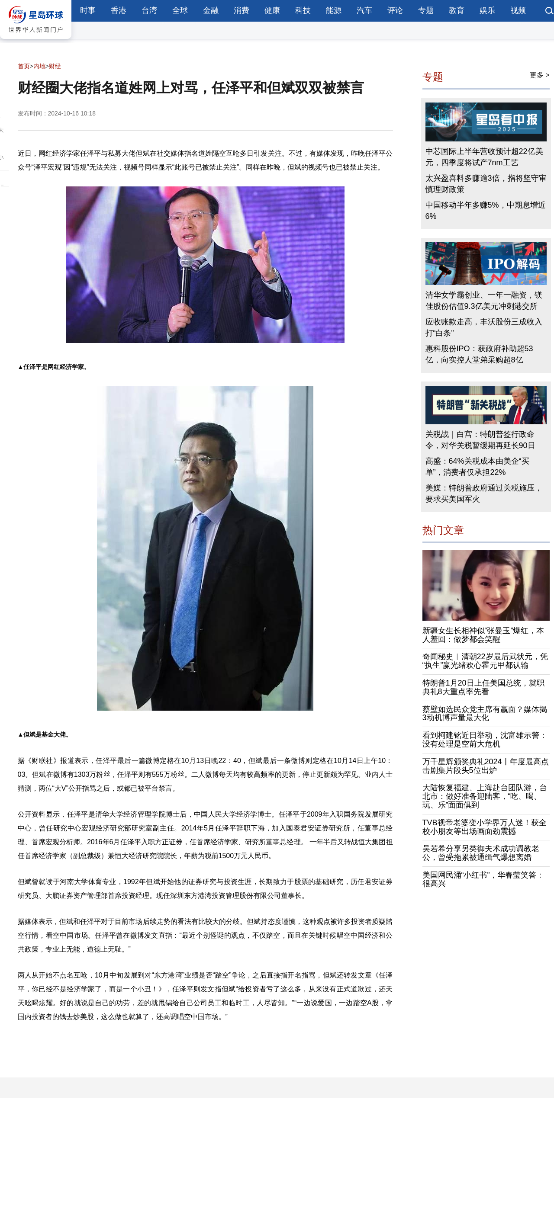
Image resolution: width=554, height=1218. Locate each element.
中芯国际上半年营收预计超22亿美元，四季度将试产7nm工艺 (484, 157)
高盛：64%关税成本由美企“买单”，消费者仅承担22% (477, 467)
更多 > (540, 75)
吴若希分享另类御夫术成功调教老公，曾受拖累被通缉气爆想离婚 (480, 853)
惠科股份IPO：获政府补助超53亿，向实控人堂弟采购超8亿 (479, 354)
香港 (118, 10)
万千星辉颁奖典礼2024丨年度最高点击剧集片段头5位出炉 (485, 766)
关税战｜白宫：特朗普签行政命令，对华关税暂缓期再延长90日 (480, 440)
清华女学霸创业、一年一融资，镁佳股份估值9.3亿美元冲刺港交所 (483, 301)
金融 (211, 10)
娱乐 (487, 10)
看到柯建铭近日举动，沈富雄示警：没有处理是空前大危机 (484, 739)
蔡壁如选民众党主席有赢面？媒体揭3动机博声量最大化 (484, 713)
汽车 (364, 10)
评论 (395, 10)
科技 (303, 10)
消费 (241, 10)
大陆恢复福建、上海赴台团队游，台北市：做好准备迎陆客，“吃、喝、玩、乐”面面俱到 (484, 796)
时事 (88, 10)
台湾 (149, 10)
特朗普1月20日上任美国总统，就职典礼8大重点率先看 (483, 687)
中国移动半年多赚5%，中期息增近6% (485, 211)
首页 (24, 66)
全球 (180, 10)
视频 (518, 10)
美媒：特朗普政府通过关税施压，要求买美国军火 (483, 493)
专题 (426, 10)
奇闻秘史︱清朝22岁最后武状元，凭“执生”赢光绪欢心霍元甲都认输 (485, 661)
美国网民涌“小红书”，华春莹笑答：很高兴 (483, 879)
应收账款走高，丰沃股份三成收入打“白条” (483, 327)
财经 (55, 66)
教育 (456, 10)
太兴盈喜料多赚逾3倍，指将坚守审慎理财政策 (486, 184)
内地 (39, 66)
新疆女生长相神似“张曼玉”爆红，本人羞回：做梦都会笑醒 (483, 635)
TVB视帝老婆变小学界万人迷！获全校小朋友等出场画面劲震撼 (484, 827)
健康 (272, 10)
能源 (333, 10)
